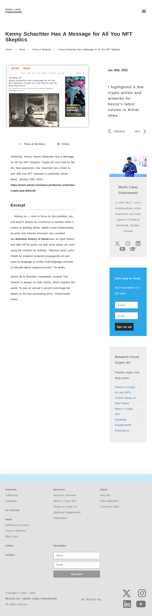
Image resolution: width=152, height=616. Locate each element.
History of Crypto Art (65, 506)
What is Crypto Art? (124, 411)
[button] (144, 11)
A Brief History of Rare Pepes (125, 400)
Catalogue (11, 501)
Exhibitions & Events (17, 525)
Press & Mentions (34, 143)
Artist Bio (105, 495)
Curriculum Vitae (109, 506)
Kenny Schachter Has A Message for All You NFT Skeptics (68, 36)
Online (66, 143)
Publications (122, 430)
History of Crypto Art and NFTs (125, 390)
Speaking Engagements (123, 422)
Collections (11, 495)
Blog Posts (11, 536)
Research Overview (64, 495)
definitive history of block (31, 238)
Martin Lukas (13, 10)
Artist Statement (109, 501)
